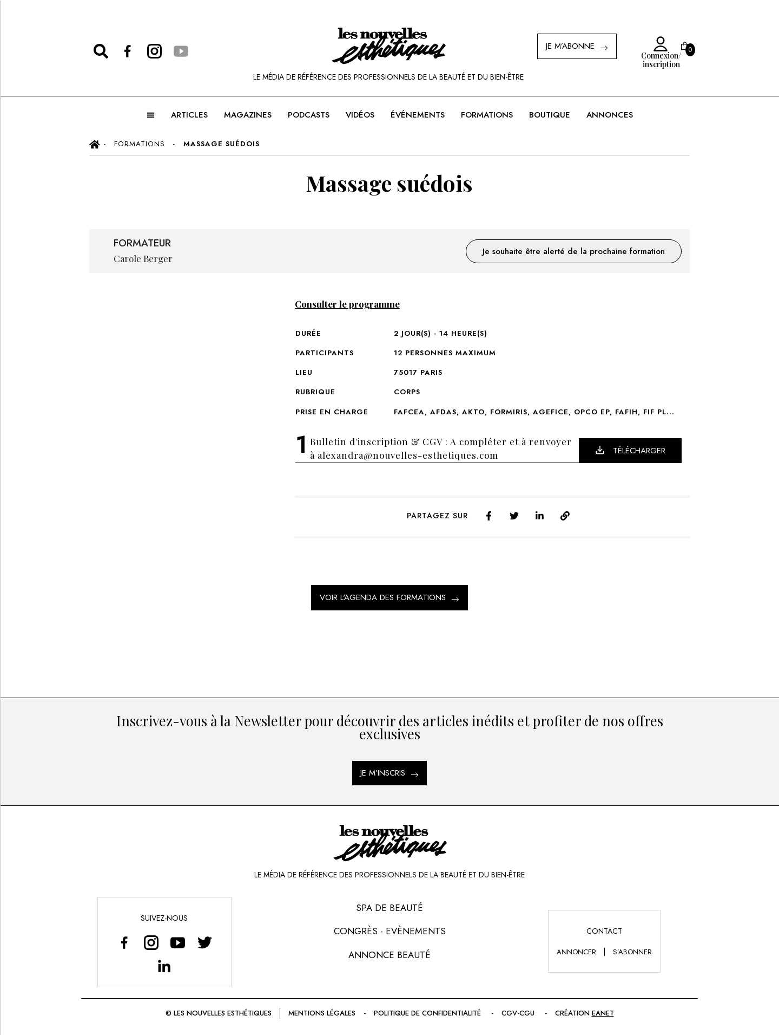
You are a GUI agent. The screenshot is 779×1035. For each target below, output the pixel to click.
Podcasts (308, 115)
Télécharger (630, 451)
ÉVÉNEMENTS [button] (418, 115)
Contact (604, 931)
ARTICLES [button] (189, 115)
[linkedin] (539, 515)
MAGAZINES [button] (248, 115)
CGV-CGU (519, 1013)
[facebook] (488, 515)
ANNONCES (609, 115)
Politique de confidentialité (428, 1013)
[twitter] (514, 515)
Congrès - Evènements (390, 931)
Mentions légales (321, 1013)
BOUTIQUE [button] (549, 115)
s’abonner (632, 952)
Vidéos (360, 115)
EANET (603, 1013)
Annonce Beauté (389, 954)
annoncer (576, 952)
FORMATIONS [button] (487, 115)
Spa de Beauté (389, 907)
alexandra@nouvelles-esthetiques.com (408, 455)
